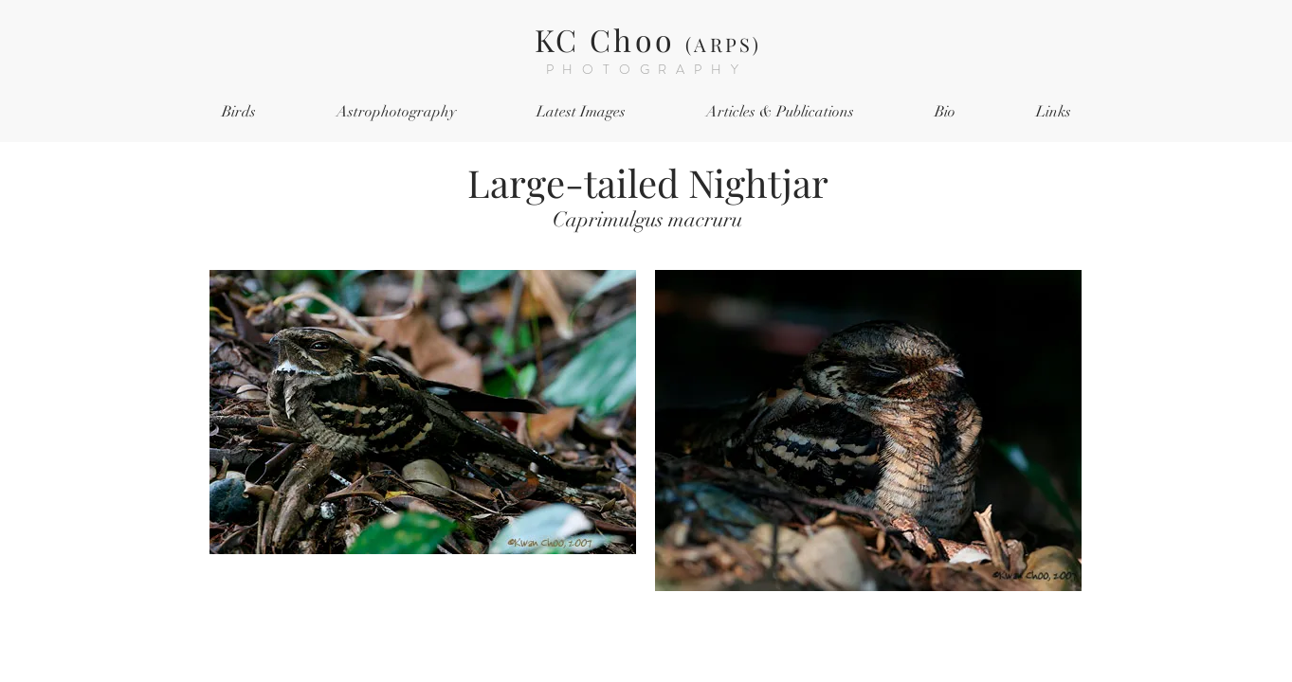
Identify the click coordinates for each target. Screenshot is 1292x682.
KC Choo (648, 39)
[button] (239, 112)
